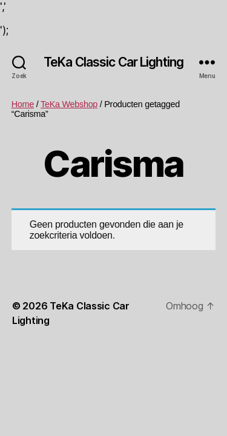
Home (23, 104)
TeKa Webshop (69, 104)
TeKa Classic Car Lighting (113, 62)
